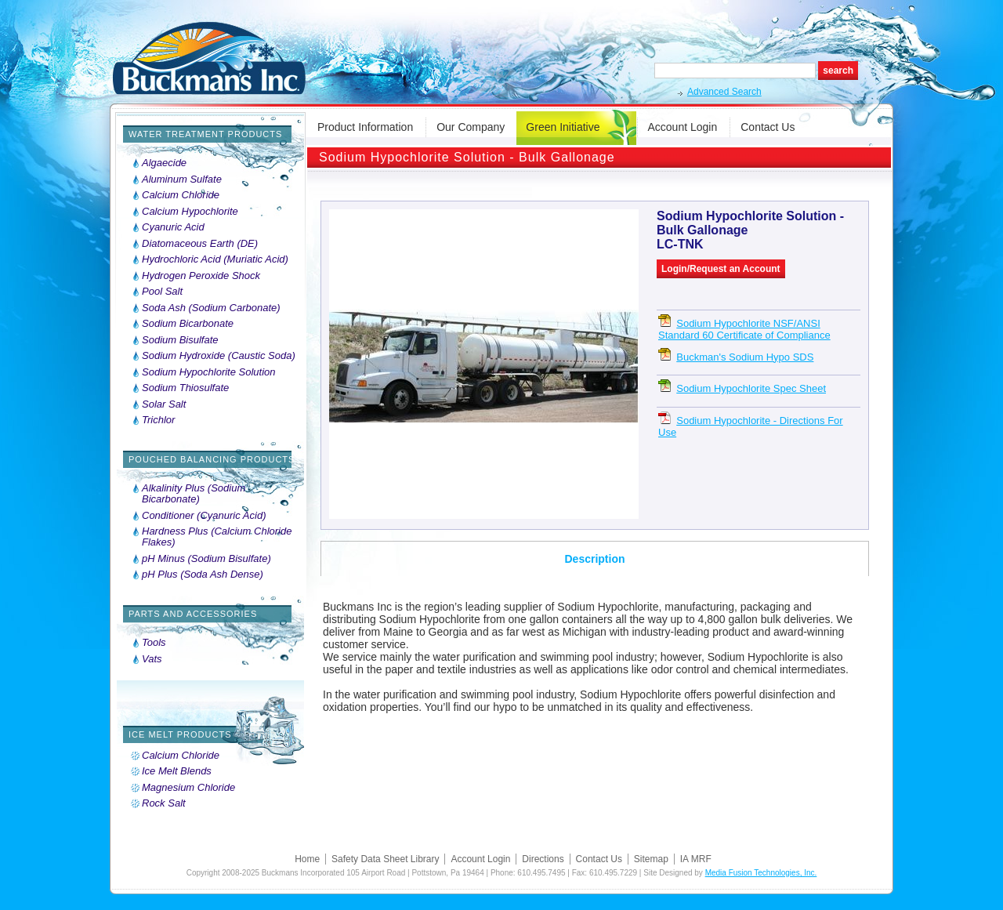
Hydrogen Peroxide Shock (201, 275)
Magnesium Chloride (188, 787)
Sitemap (651, 859)
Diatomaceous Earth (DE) (200, 243)
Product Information (365, 127)
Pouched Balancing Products (212, 459)
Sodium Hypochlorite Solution (209, 372)
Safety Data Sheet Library (385, 859)
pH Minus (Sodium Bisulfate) (206, 558)
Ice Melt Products (180, 734)
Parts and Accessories (193, 613)
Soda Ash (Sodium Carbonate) (211, 308)
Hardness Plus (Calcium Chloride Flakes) (216, 537)
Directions (542, 859)
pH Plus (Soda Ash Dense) (202, 574)
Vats (152, 659)
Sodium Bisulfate (180, 340)
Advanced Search (724, 91)
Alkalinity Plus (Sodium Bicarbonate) (193, 494)
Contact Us (767, 127)
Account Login (683, 127)
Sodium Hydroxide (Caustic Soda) (218, 355)
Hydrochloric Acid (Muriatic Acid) (215, 259)
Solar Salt (164, 404)
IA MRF (696, 859)
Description (594, 559)
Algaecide (164, 163)
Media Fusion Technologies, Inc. (761, 872)
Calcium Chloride (180, 195)
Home (307, 859)
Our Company (470, 127)
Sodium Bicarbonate (188, 323)
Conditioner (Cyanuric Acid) (204, 515)
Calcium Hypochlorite (190, 211)
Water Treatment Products (205, 134)
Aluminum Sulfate (182, 179)
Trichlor (158, 420)
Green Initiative (562, 127)
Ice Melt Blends (177, 771)
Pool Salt (162, 291)
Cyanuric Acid (173, 227)
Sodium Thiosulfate (185, 387)
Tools (154, 642)
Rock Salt (164, 803)
